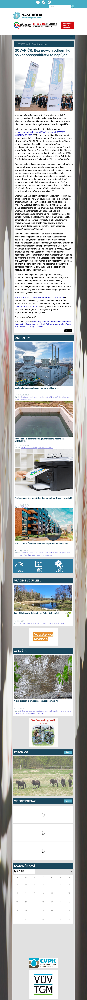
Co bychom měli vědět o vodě (60, 322)
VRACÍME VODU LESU (27, 580)
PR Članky (24, 507)
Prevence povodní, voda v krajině (46, 623)
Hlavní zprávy (19, 324)
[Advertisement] (43, 940)
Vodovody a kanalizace (39, 44)
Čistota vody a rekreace (40, 322)
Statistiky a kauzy (65, 397)
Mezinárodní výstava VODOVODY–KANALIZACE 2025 (39, 297)
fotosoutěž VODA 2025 (26, 306)
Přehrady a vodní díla (27, 623)
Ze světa (40, 713)
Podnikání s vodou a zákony (56, 324)
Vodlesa (61, 623)
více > (67, 752)
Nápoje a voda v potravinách (35, 324)
